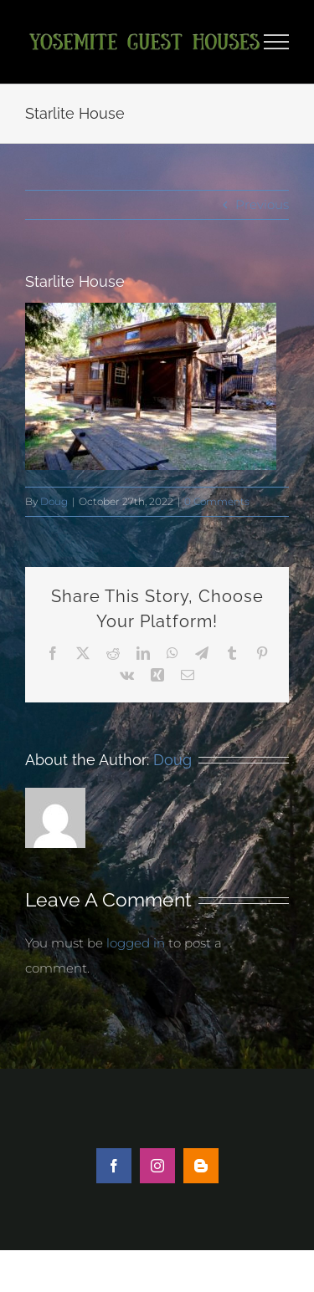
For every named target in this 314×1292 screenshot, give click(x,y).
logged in (135, 943)
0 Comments (217, 501)
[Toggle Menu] (276, 41)
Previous (262, 204)
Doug (54, 501)
